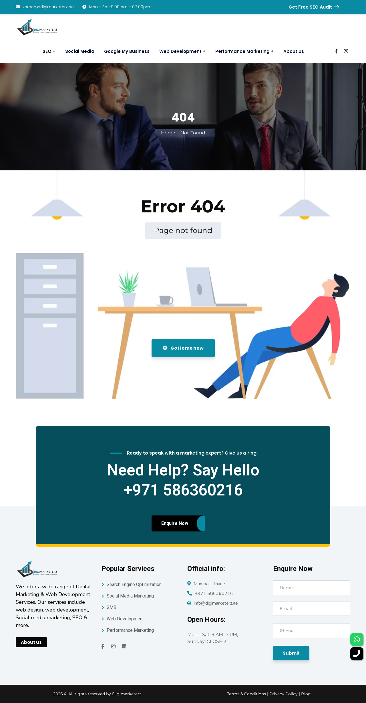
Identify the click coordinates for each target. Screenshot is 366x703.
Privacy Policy (284, 693)
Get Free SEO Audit (314, 7)
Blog (306, 693)
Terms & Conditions (246, 693)
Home (168, 133)
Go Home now (183, 348)
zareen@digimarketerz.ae (45, 7)
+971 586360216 (214, 593)
